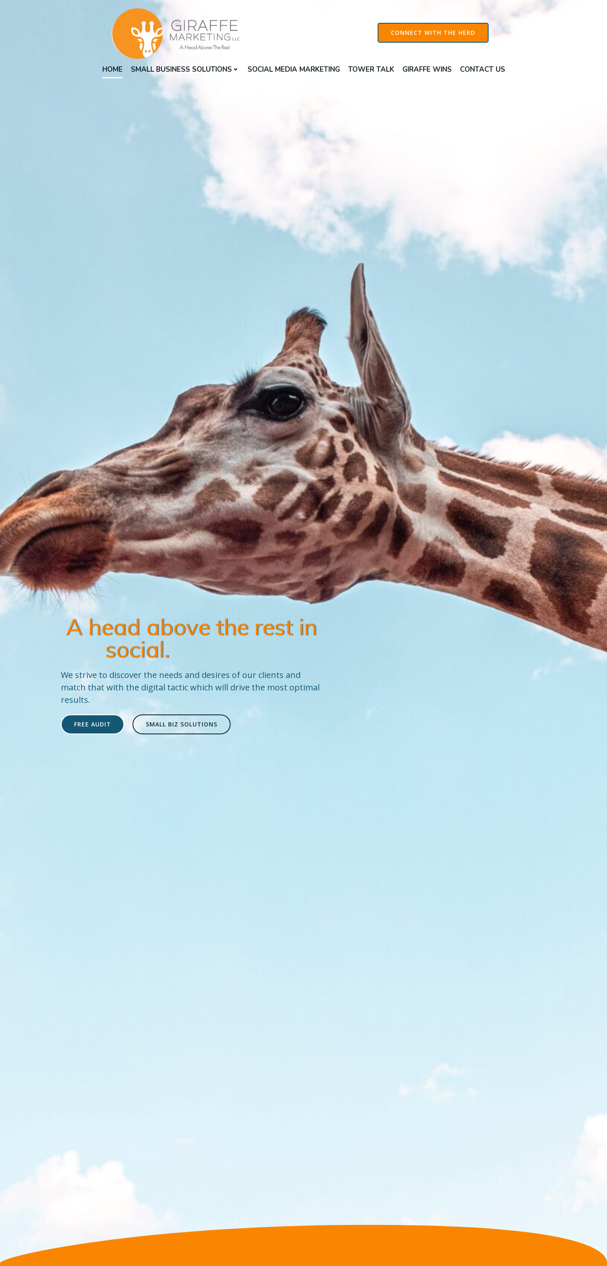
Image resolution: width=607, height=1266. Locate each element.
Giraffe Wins (427, 69)
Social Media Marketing (294, 69)
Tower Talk (371, 69)
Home (112, 69)
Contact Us (482, 69)
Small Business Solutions (185, 69)
